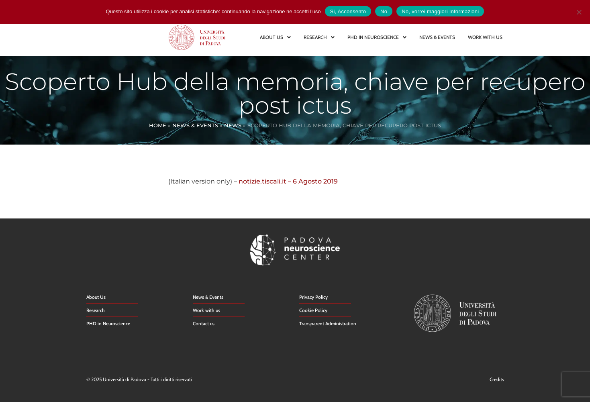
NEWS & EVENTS (437, 37)
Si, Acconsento (348, 11)
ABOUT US (275, 37)
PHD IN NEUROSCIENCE (376, 37)
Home (157, 125)
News (232, 125)
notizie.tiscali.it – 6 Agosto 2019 (288, 181)
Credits (497, 379)
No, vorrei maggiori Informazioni (440, 11)
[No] (579, 11)
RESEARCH (319, 37)
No (383, 11)
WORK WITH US (485, 37)
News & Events (195, 125)
